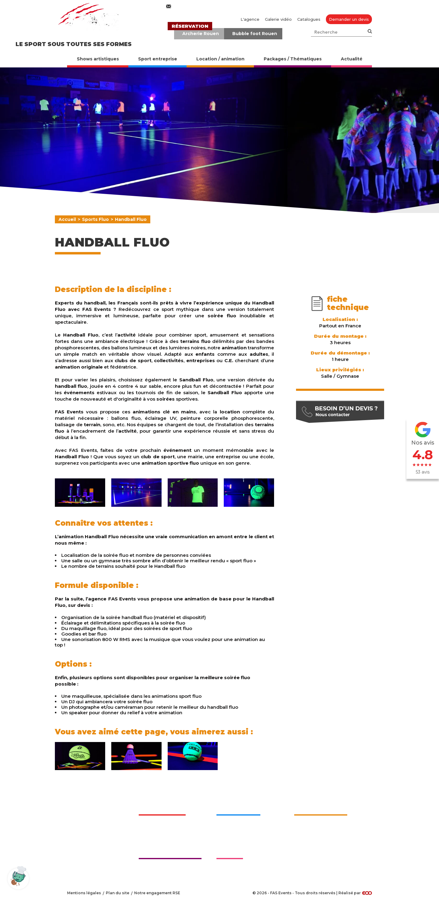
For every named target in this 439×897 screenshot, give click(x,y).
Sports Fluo (95, 219)
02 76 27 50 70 (271, 6)
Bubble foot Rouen (254, 33)
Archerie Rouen (200, 33)
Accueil (67, 219)
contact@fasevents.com (200, 6)
